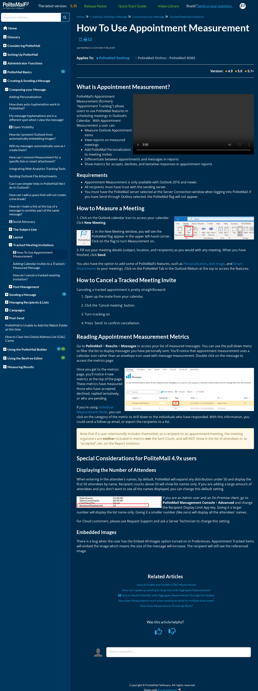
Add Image (217, 263)
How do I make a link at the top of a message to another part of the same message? (34, 210)
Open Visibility (21, 127)
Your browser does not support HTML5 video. (193, 124)
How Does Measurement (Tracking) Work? (166, 605)
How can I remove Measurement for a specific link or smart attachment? (35, 159)
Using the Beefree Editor (36, 358)
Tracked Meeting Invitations (33, 245)
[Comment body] (178, 652)
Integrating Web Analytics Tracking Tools (37, 168)
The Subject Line (25, 229)
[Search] (64, 17)
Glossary (13, 37)
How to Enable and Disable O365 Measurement (166, 584)
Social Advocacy (22, 221)
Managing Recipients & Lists (29, 302)
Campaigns (17, 310)
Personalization (195, 263)
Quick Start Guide (132, 6)
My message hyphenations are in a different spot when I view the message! (36, 118)
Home (12, 28)
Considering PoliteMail (23, 46)
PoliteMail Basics (36, 72)
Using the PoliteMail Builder (36, 349)
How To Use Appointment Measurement (33, 254)
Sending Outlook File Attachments (33, 176)
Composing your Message (27, 89)
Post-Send (16, 318)
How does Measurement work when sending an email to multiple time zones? (166, 600)
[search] (31, 17)
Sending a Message (37, 294)
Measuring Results (20, 367)
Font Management (26, 287)
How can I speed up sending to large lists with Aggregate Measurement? (166, 590)
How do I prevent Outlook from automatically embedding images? (32, 136)
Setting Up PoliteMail (22, 54)
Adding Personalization (25, 97)
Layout (18, 237)
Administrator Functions (24, 63)
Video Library (168, 6)
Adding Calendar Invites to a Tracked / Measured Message (39, 266)
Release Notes (95, 6)
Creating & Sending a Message (28, 81)
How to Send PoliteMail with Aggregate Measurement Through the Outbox (166, 595)
